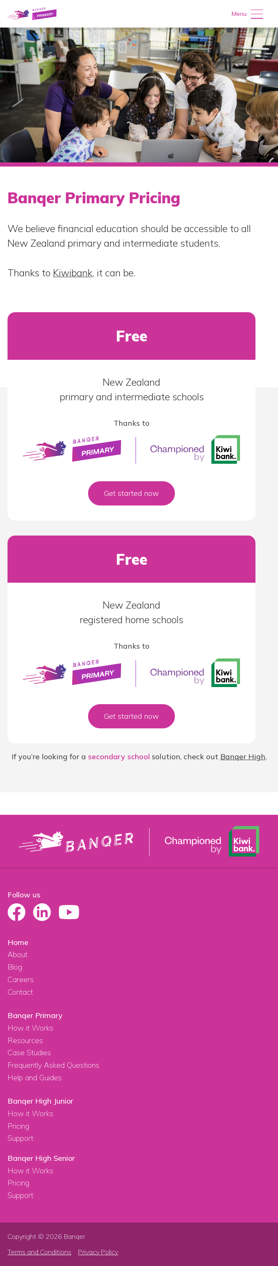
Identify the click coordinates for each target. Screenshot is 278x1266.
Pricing (18, 1126)
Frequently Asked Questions (53, 1065)
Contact (20, 992)
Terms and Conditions (39, 1252)
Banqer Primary (35, 1015)
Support (20, 1138)
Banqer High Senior (41, 1158)
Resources (25, 1040)
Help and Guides (35, 1077)
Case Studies (29, 1052)
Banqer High (242, 756)
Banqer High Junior (40, 1101)
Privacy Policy (98, 1252)
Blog (15, 967)
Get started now (131, 493)
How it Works (30, 1028)
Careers (21, 979)
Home (18, 942)
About (18, 954)
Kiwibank (72, 272)
